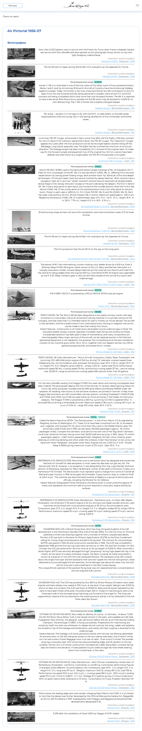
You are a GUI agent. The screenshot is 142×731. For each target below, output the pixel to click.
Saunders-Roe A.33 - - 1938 (113, 577)
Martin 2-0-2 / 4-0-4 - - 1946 (119, 451)
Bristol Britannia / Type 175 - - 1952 (109, 231)
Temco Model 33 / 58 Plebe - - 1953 (115, 352)
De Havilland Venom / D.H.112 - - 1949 (108, 206)
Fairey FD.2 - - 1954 (116, 306)
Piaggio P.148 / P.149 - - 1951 (117, 411)
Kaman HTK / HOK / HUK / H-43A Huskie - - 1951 (109, 284)
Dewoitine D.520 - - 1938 (118, 61)
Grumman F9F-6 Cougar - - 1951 (116, 161)
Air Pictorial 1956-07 (24, 31)
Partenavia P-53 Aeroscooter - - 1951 (113, 494)
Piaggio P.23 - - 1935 (121, 708)
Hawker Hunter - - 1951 (115, 108)
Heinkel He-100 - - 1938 (119, 76)
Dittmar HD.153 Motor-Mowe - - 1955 (112, 656)
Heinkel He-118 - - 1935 (119, 243)
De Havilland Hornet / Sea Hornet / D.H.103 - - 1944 (101, 259)
